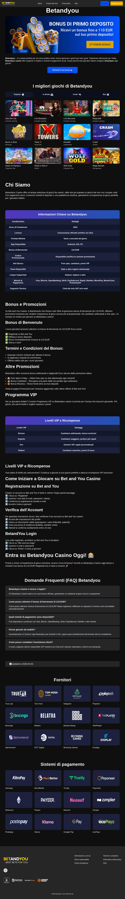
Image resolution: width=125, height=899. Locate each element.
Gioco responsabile (81, 859)
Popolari (19, 94)
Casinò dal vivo (52, 3)
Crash (77, 94)
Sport (40, 3)
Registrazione (116, 3)
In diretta (48, 94)
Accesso (105, 3)
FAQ (105, 863)
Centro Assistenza (81, 863)
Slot (76, 3)
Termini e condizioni (110, 856)
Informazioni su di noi (82, 856)
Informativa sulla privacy (112, 859)
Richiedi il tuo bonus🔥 (62, 70)
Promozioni (66, 3)
